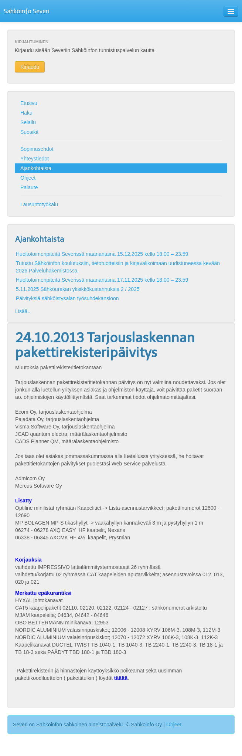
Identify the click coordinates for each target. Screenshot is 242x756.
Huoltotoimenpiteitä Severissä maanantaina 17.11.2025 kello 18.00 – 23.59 (102, 280)
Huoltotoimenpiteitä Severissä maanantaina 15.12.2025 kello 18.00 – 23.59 (102, 254)
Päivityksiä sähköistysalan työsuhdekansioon (67, 298)
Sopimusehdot (37, 149)
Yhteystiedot (34, 159)
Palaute (29, 187)
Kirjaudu (29, 67)
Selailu (28, 122)
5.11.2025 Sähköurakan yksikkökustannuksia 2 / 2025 (78, 289)
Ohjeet (27, 178)
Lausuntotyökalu (39, 204)
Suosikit (29, 132)
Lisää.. (22, 311)
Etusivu (28, 103)
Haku (26, 113)
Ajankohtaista (35, 168)
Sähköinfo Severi (27, 11)
